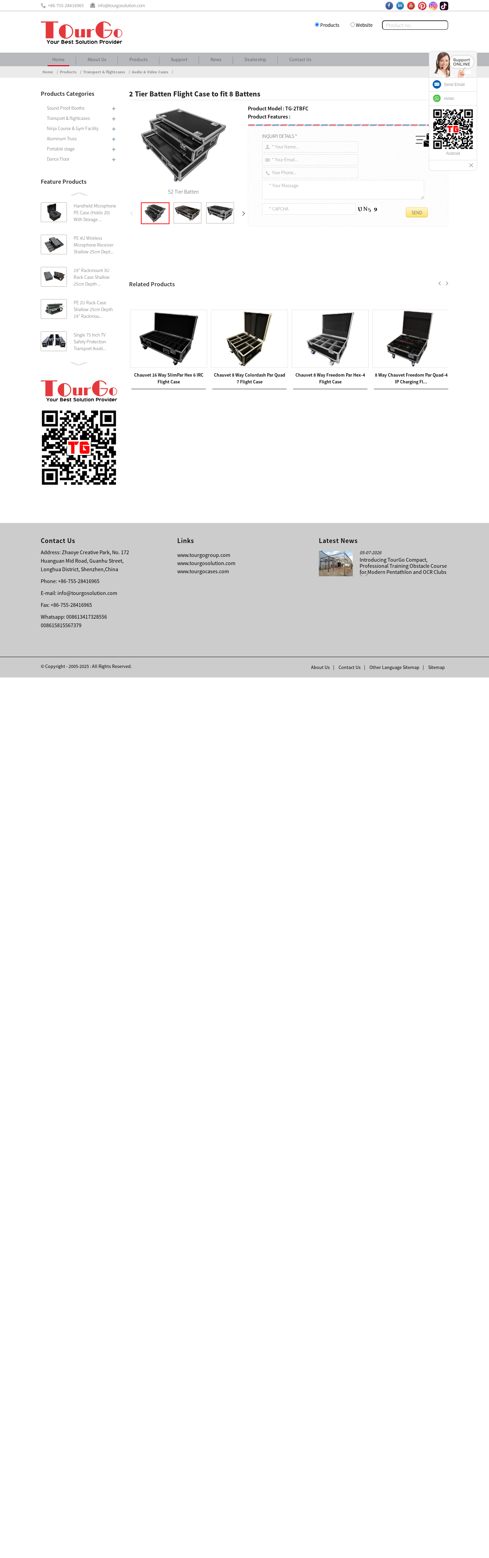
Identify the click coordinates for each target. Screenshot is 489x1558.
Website (364, 25)
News (216, 59)
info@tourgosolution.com (87, 1473)
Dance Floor (58, 159)
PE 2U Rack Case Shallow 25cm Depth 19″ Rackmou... (93, 309)
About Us (97, 59)
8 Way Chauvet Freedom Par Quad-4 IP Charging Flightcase (211, 1233)
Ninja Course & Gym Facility (72, 128)
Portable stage (61, 149)
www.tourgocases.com (203, 1451)
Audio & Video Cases (150, 71)
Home (58, 59)
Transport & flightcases (104, 71)
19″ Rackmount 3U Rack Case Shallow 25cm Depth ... (92, 277)
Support (179, 59)
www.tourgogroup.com (203, 1435)
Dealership (255, 59)
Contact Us (300, 59)
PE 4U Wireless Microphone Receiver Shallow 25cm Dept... (93, 245)
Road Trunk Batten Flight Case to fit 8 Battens (190, 1241)
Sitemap (436, 1548)
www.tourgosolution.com (206, 1443)
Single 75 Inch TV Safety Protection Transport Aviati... (90, 341)
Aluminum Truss (62, 138)
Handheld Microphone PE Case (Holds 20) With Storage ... (95, 212)
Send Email (454, 84)
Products (329, 25)
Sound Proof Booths (66, 108)
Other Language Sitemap (394, 1548)
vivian (449, 98)
